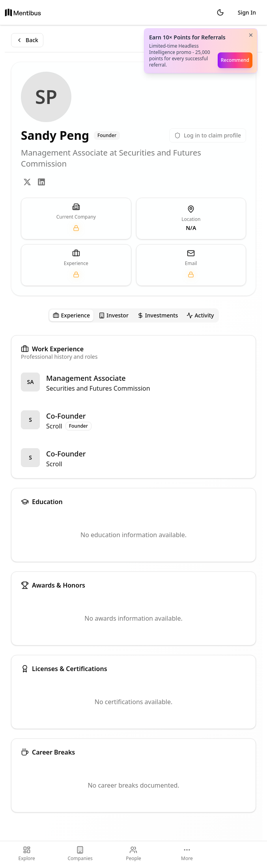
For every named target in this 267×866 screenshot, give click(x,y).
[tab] (71, 315)
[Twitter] (27, 182)
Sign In (247, 12)
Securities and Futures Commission (98, 388)
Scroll (54, 426)
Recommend (235, 60)
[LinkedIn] (41, 182)
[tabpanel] (133, 573)
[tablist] (133, 315)
